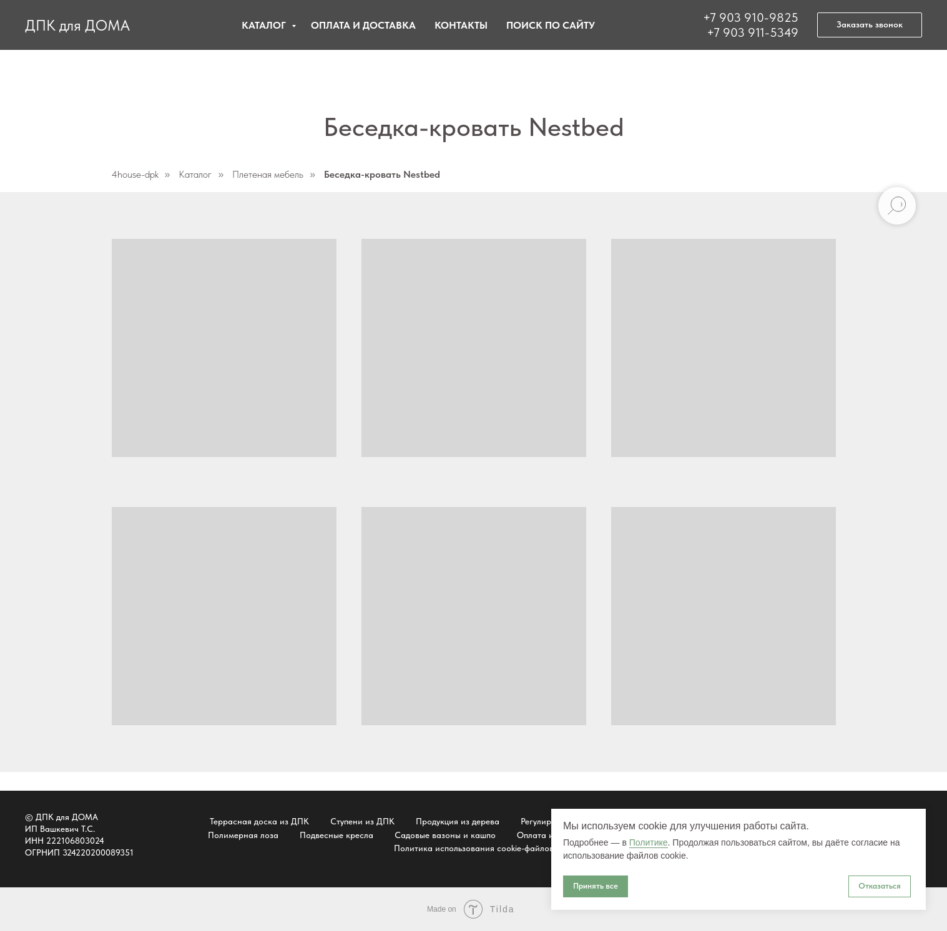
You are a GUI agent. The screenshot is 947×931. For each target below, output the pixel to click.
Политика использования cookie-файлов (474, 848)
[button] (869, 24)
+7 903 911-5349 (752, 32)
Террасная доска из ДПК (259, 821)
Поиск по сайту (550, 25)
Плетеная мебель (267, 174)
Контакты (461, 25)
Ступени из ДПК (362, 821)
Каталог (265, 25)
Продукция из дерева (457, 821)
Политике (648, 842)
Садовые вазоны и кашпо (445, 835)
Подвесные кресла (336, 835)
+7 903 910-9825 (750, 17)
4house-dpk (135, 174)
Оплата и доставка (363, 25)
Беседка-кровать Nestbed (382, 174)
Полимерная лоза (243, 835)
